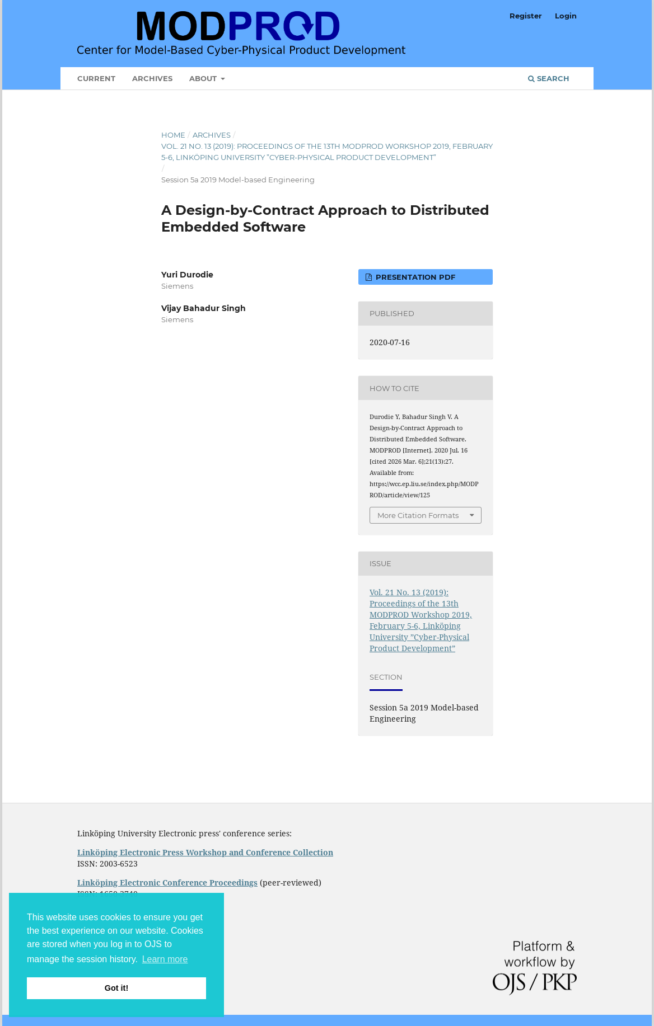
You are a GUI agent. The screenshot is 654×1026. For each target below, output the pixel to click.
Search (548, 78)
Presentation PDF (414, 276)
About (204, 78)
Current (96, 78)
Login (566, 15)
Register (526, 15)
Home (173, 134)
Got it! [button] (116, 987)
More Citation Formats (418, 515)
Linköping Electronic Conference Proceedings (167, 882)
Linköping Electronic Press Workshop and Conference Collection (205, 852)
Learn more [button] (165, 959)
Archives (152, 78)
